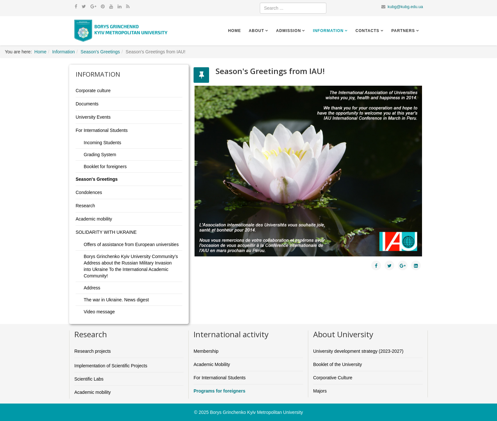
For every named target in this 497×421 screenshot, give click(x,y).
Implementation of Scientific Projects (110, 365)
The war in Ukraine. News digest (116, 299)
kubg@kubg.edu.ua (405, 7)
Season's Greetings (100, 51)
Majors (320, 391)
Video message (99, 311)
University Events (93, 117)
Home (234, 30)
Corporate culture (93, 90)
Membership (206, 351)
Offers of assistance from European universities (131, 244)
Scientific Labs (88, 379)
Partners (403, 30)
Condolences (89, 192)
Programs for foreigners (219, 391)
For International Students (102, 130)
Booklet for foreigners (105, 166)
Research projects (92, 351)
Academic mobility (94, 218)
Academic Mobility (212, 364)
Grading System (100, 154)
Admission (288, 30)
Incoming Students (102, 142)
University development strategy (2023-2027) (358, 351)
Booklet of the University (337, 364)
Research (85, 205)
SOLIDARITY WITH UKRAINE (106, 232)
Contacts (367, 30)
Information (328, 30)
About (256, 30)
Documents (87, 103)
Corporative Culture (332, 377)
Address (92, 287)
